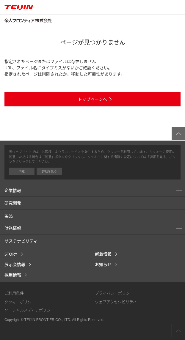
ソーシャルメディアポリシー (29, 310)
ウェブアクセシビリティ (116, 301)
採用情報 (12, 275)
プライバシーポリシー (114, 293)
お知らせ (103, 264)
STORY (10, 254)
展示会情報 (14, 264)
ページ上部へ (178, 330)
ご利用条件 (14, 293)
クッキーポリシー (19, 301)
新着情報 (103, 254)
